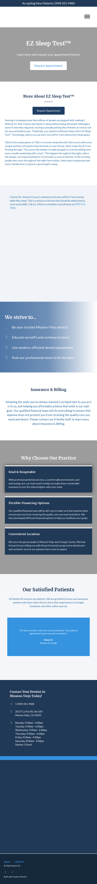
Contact (19, 862)
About (7, 862)
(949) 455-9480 (64, 3)
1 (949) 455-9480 (24, 703)
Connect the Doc (20, 877)
